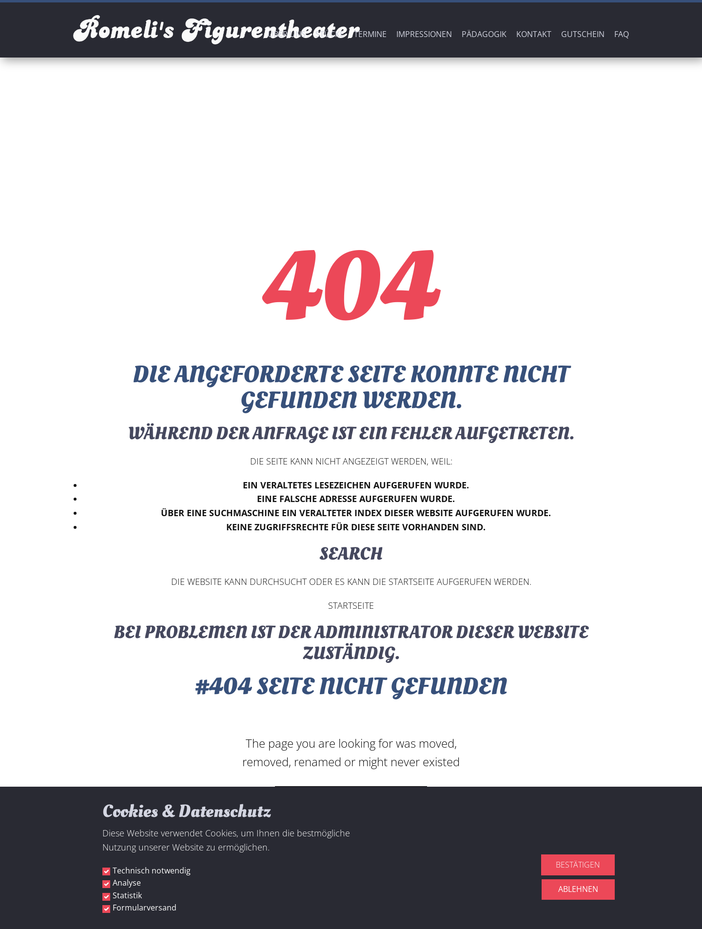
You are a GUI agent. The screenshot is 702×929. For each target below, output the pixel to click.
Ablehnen (578, 889)
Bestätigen (578, 864)
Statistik (127, 895)
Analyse (127, 882)
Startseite (351, 605)
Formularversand (144, 907)
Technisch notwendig (152, 870)
